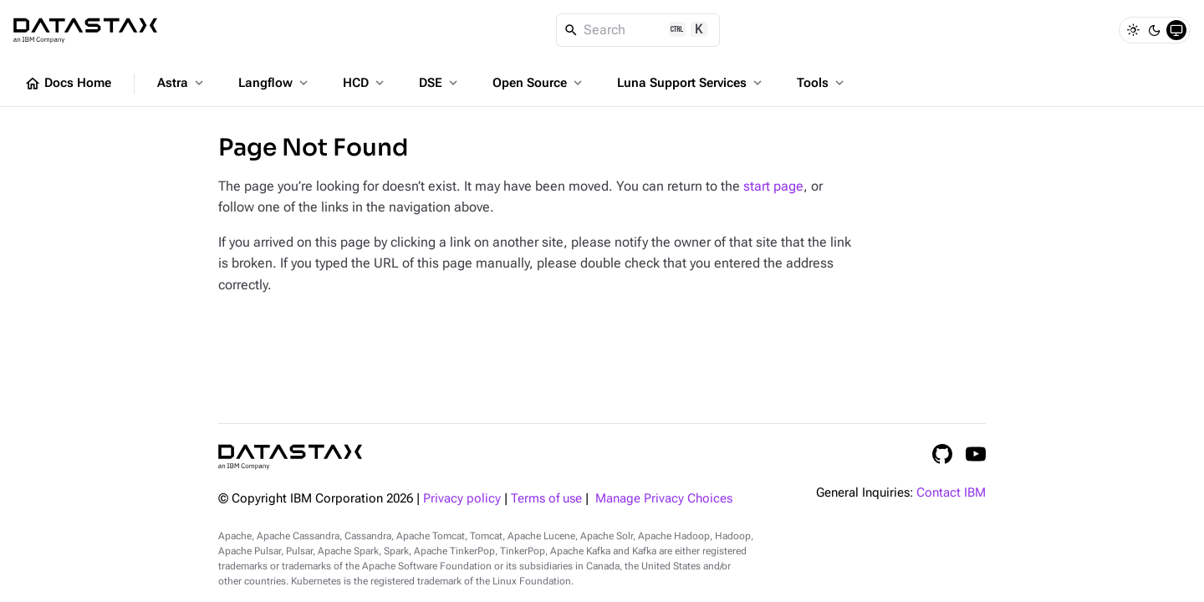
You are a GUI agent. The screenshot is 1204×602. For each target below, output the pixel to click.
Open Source (538, 82)
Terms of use (546, 499)
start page (773, 186)
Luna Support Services (691, 82)
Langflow (274, 82)
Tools (822, 82)
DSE (440, 82)
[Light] (1133, 30)
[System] (1176, 30)
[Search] (638, 30)
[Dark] (1155, 30)
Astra (182, 82)
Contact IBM (951, 493)
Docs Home (67, 83)
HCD (365, 82)
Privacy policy (462, 499)
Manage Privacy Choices (663, 499)
